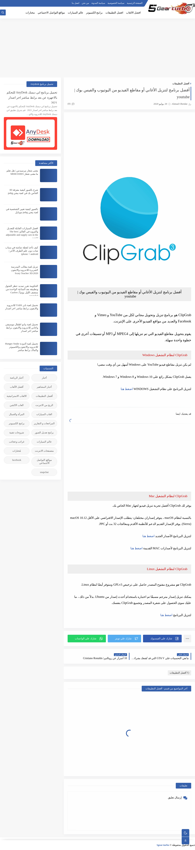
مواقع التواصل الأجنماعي (44, 461)
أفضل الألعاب (16, 386)
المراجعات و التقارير (44, 423)
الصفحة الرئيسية (134, 3)
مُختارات (16, 450)
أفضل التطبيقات (180, 83)
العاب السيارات (44, 414)
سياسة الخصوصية (116, 3)
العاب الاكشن (16, 405)
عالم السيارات (75, 12)
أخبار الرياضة (16, 377)
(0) (71, 103)
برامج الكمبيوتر (94, 12)
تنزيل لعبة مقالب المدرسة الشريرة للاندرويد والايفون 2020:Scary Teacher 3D (24, 270)
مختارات (30, 12)
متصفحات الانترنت (44, 450)
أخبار (44, 377)
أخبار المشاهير (44, 386)
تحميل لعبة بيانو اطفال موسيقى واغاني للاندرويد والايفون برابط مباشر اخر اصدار (21, 327)
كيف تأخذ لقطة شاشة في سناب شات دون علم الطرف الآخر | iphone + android (21, 250)
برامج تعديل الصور (44, 432)
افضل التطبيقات (114, 12)
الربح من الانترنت (44, 405)
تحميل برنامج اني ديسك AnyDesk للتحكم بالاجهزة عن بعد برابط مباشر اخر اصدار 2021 (32, 97)
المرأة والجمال (16, 414)
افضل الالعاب (133, 12)
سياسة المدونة (98, 3)
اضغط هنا (127, 389)
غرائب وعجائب (16, 441)
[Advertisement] (97, 48)
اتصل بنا (75, 3)
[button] (162, 638)
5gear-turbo (163, 845)
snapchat (44, 472)
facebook (16, 459)
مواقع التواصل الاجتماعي (51, 12)
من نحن (85, 3)
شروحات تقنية (16, 432)
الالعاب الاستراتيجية (16, 396)
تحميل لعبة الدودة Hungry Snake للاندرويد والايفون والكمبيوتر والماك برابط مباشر (21, 347)
